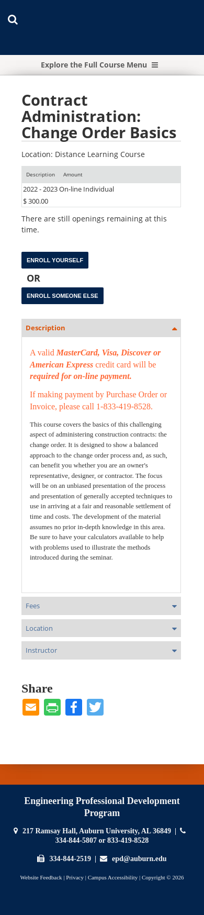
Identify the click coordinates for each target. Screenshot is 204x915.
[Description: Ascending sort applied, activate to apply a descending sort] (40, 174)
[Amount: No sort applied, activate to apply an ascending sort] (73, 174)
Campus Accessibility (113, 877)
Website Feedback (41, 877)
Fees (33, 605)
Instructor (41, 650)
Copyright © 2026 (163, 877)
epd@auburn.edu (139, 859)
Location (39, 628)
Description (45, 327)
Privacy (75, 877)
